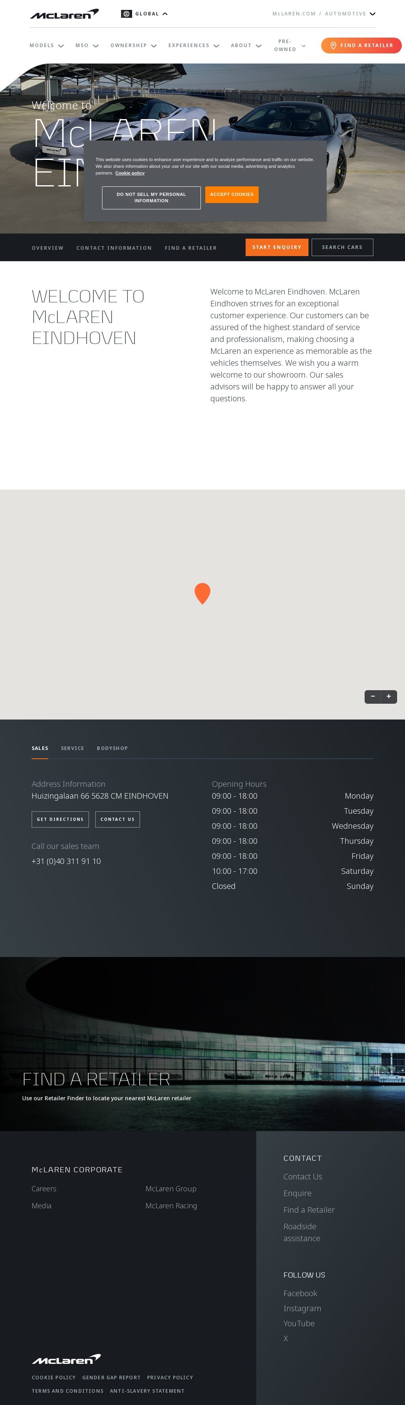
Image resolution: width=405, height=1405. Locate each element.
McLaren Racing (171, 1205)
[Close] (315, 150)
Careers (44, 1188)
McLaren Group (171, 1188)
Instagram (303, 1308)
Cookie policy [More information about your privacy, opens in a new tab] (130, 173)
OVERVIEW (48, 248)
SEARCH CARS (342, 247)
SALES (40, 748)
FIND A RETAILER (191, 248)
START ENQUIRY (277, 247)
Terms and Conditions (68, 1391)
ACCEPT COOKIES (232, 194)
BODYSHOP (112, 748)
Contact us (117, 819)
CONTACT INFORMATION (114, 248)
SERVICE (72, 748)
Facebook (300, 1293)
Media (41, 1205)
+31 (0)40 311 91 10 (66, 861)
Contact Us (303, 1176)
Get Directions (60, 819)
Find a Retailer (309, 1209)
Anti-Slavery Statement (147, 1391)
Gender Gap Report (111, 1377)
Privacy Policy (170, 1377)
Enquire (298, 1193)
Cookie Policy (54, 1377)
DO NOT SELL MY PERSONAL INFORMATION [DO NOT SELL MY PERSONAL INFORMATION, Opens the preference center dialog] (151, 197)
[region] (205, 181)
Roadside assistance (302, 1232)
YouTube (299, 1323)
